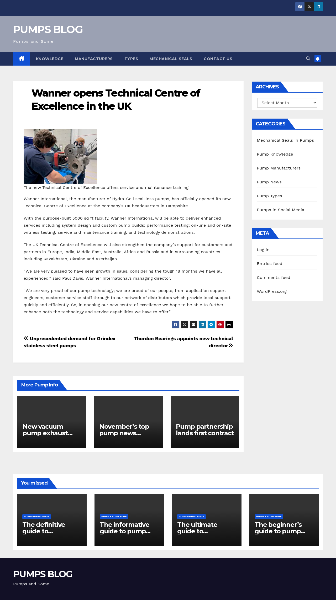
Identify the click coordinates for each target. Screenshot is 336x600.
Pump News (269, 181)
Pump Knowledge (275, 154)
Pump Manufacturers (279, 168)
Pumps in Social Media (280, 209)
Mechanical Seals (171, 58)
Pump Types (269, 195)
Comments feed (274, 277)
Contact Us (218, 58)
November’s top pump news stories (124, 433)
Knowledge (50, 58)
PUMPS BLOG (48, 29)
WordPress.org (272, 291)
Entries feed (269, 263)
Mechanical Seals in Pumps (285, 140)
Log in (263, 249)
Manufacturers (94, 58)
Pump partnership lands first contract (205, 430)
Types (131, 58)
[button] (308, 58)
